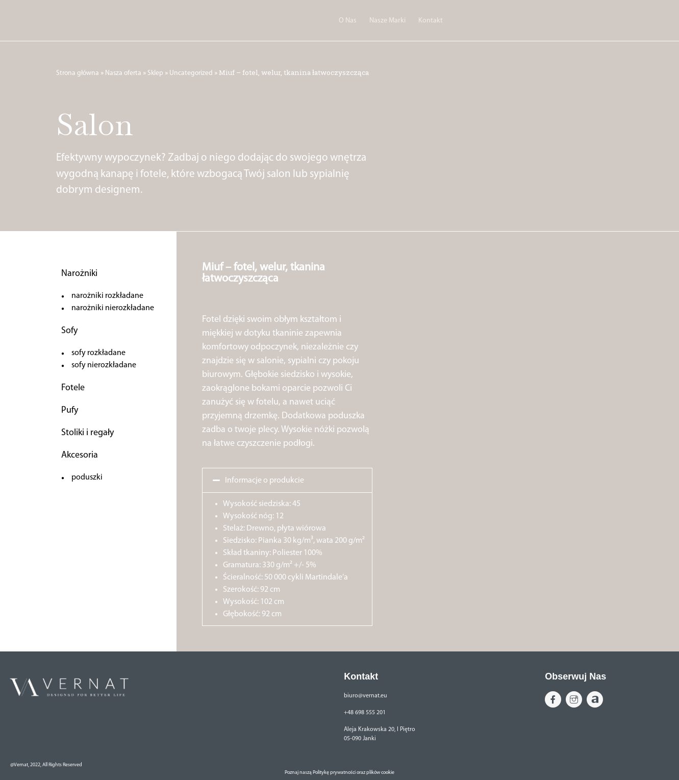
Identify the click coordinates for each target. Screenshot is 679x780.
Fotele (73, 388)
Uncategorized (191, 73)
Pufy (69, 410)
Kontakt (430, 20)
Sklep (155, 73)
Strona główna (77, 73)
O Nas (348, 20)
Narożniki (79, 274)
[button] (287, 480)
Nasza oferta (123, 73)
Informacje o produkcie (264, 480)
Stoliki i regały (87, 433)
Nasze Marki (387, 20)
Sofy (69, 331)
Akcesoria (79, 455)
